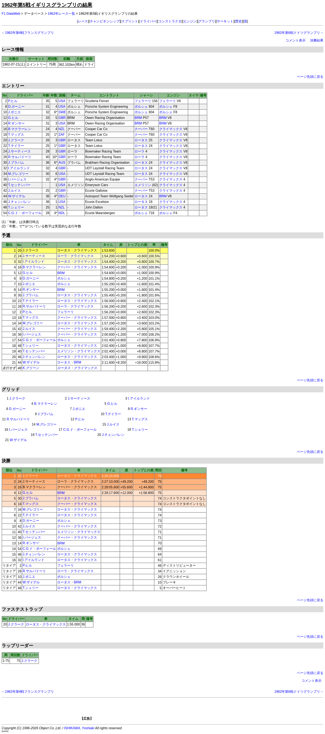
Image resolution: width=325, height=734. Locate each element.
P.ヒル (12, 101)
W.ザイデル (16, 196)
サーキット (225, 21)
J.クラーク (16, 140)
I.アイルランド (19, 168)
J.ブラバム (16, 162)
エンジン (189, 21)
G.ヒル (13, 117)
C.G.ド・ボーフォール (24, 213)
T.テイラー (16, 146)
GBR (62, 117)
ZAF (61, 134)
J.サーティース (19, 151)
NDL (61, 213)
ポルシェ (141, 106)
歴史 (238, 21)
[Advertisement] (169, 710)
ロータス (141, 140)
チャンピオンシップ (105, 21)
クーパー (141, 129)
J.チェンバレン (19, 202)
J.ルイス (14, 190)
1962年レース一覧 (61, 13)
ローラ (139, 151)
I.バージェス (17, 179)
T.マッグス (16, 134)
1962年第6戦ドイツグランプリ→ (299, 32)
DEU (61, 196)
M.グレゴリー (18, 174)
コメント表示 (296, 40)
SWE (62, 112)
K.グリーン (31, 368)
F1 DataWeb (11, 13)
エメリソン (143, 185)
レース (83, 21)
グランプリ (206, 21)
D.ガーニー (16, 106)
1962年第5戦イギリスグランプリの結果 (47, 5)
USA (61, 101)
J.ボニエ (14, 112)
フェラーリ (143, 101)
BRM (138, 117)
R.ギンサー (16, 123)
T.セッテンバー (19, 185)
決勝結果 (316, 40)
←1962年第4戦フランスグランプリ (28, 32)
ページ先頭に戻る (310, 76)
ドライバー (148, 21)
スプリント (129, 21)
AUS (61, 162)
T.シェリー (16, 207)
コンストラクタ (170, 21)
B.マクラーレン (19, 129)
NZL (61, 129)
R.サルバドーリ (19, 157)
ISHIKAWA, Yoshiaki (79, 728)
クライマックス (170, 129)
